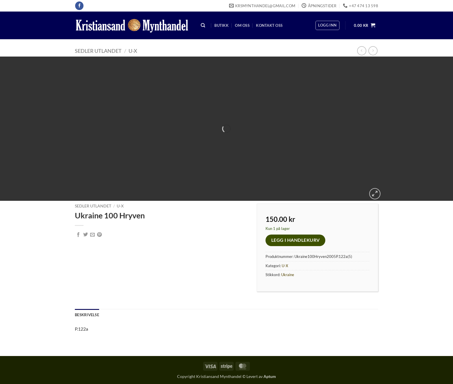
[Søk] (203, 25)
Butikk (221, 25)
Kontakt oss (269, 25)
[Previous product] (372, 50)
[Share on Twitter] (85, 234)
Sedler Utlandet (98, 51)
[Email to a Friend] (92, 234)
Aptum (269, 376)
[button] (327, 25)
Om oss (242, 25)
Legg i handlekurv (295, 240)
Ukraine (287, 274)
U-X (133, 51)
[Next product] (361, 50)
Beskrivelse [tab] (87, 314)
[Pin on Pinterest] (99, 234)
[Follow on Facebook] (79, 5)
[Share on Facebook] (78, 234)
